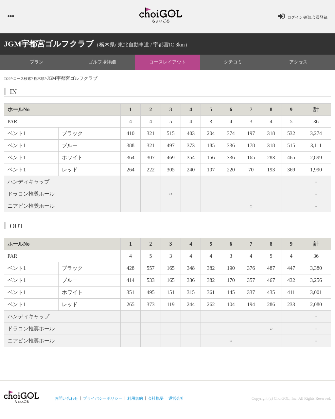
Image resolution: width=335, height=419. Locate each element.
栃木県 (47, 81)
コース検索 (26, 81)
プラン (37, 64)
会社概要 (156, 401)
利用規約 (135, 401)
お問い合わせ (66, 401)
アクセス (298, 64)
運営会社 (176, 401)
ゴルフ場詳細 (102, 64)
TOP (8, 81)
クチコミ (233, 64)
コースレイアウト (167, 64)
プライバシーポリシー (102, 401)
